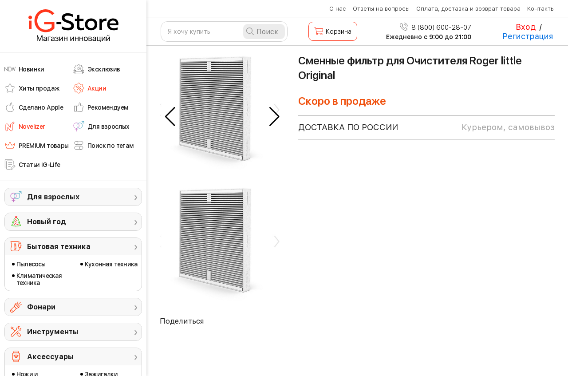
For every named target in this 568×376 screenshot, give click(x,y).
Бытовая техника (59, 246)
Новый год (46, 222)
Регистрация (527, 36)
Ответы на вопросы (381, 8)
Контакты (541, 8)
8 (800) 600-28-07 (435, 28)
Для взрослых (53, 197)
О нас (337, 8)
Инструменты (53, 332)
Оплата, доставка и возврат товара (468, 8)
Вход (526, 27)
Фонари (41, 307)
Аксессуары (50, 356)
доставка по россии (426, 127)
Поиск (267, 32)
